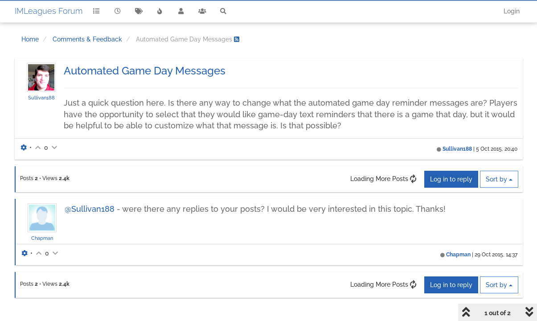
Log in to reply (451, 179)
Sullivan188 (41, 98)
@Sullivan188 (90, 209)
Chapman (42, 238)
